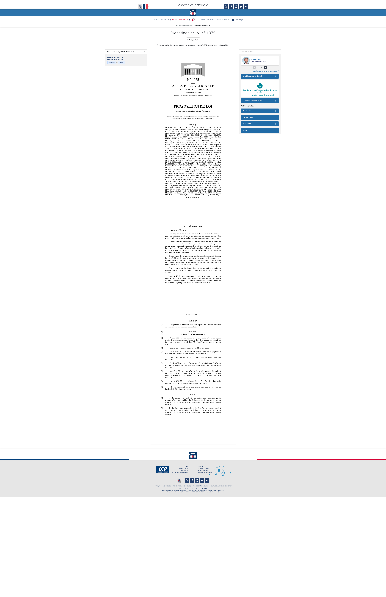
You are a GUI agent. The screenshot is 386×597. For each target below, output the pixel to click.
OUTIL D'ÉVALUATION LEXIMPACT (221, 486)
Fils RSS (210, 490)
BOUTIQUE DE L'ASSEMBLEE (162, 486)
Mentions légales (166, 490)
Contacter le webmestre (200, 490)
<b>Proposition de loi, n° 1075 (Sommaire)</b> (126, 52)
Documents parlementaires (184, 25)
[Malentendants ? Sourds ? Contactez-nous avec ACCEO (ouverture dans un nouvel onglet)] (179, 480)
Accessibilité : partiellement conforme (182, 490)
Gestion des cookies (218, 490)
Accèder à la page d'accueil (193, 11)
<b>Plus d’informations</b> (259, 52)
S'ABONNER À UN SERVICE (200, 486)
